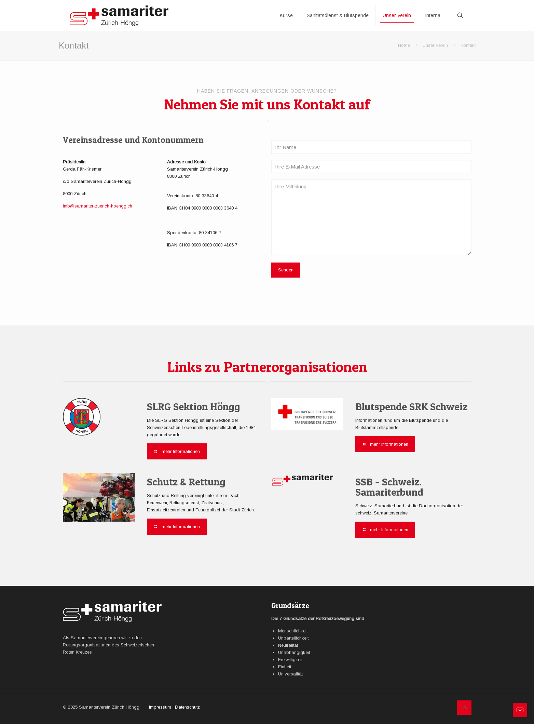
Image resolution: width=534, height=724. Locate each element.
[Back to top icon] (464, 707)
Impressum (160, 707)
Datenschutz (187, 707)
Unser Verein (435, 45)
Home (404, 45)
